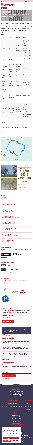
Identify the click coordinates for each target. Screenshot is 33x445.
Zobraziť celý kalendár (6, 272)
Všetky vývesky (5, 359)
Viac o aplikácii (4, 257)
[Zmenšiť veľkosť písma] (26, 1)
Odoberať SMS (7, 321)
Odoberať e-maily (8, 376)
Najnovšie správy (10, 335)
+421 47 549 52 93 (16, 423)
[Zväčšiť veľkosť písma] (28, 1)
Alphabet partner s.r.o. (22, 438)
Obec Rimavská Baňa (20, 440)
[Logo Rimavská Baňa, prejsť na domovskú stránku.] (16, 4)
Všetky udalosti (4, 282)
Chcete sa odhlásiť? (6, 324)
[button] (27, 335)
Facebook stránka (16, 425)
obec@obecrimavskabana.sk (16, 424)
